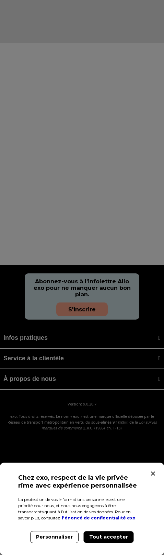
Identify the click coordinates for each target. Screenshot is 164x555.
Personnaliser (54, 537)
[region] (82, 509)
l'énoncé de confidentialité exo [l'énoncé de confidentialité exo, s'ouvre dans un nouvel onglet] (99, 517)
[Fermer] (153, 473)
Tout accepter (108, 537)
